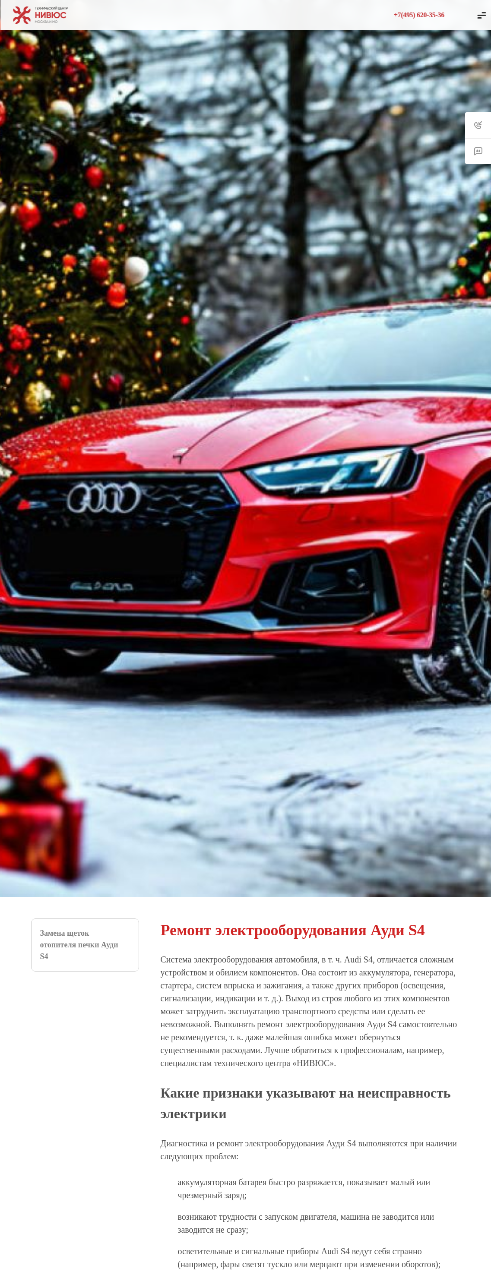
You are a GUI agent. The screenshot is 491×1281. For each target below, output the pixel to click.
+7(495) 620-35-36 (419, 15)
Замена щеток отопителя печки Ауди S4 (79, 945)
